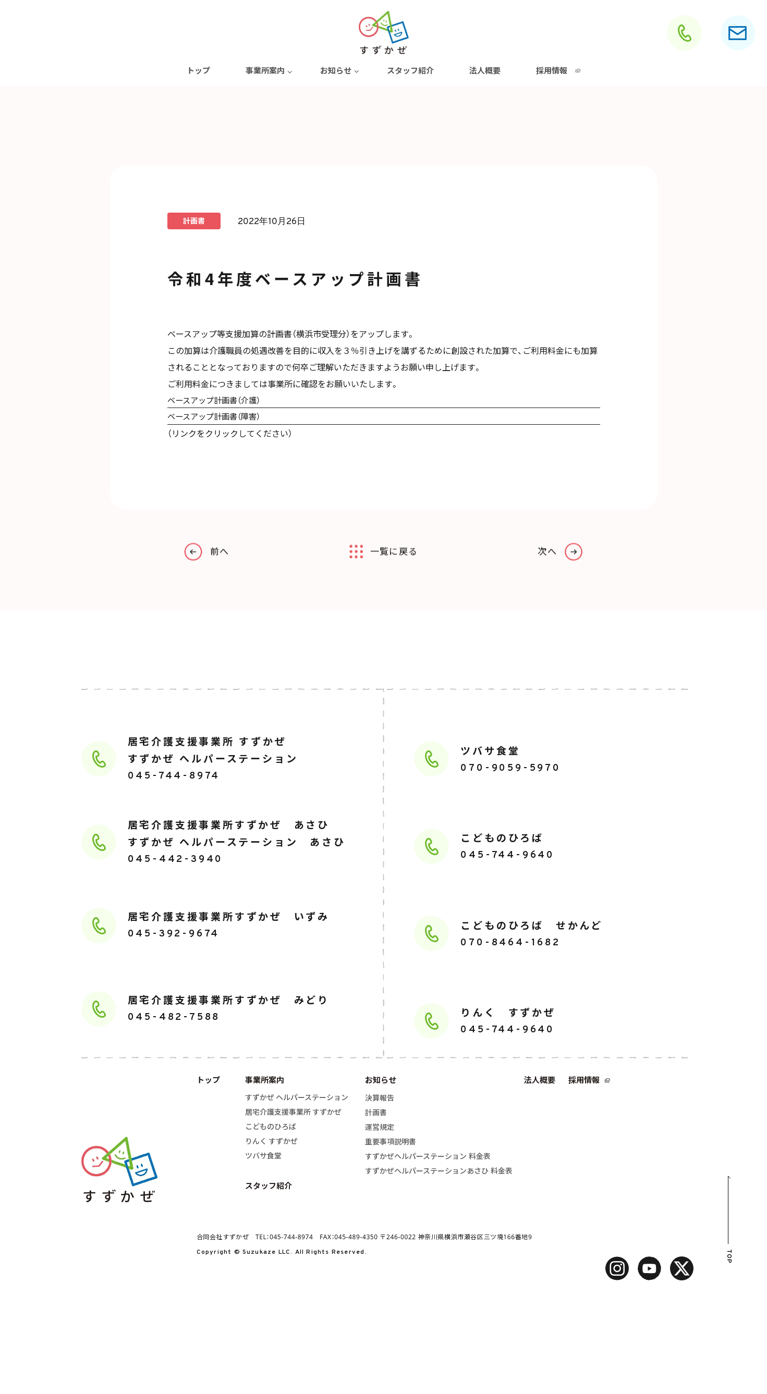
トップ (198, 70)
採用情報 (551, 70)
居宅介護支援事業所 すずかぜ (293, 1113)
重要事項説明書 (390, 1143)
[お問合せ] (738, 33)
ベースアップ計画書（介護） (217, 400)
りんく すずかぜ (271, 1143)
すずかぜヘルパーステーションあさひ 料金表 (439, 1172)
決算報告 (379, 1099)
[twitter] (681, 1270)
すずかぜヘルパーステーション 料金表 (428, 1158)
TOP (729, 1258)
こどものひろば (270, 1128)
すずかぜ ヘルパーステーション (297, 1099)
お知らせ (335, 70)
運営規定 (379, 1128)
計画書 (376, 1114)
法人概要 (485, 70)
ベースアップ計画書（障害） (217, 417)
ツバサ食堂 (263, 1157)
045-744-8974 (291, 1238)
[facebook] (649, 1270)
